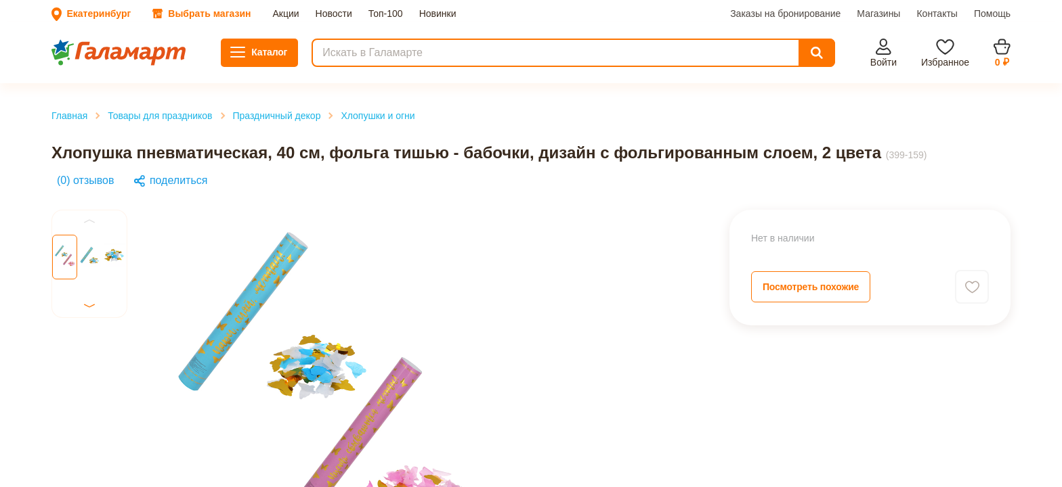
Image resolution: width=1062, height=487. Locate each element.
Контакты (187, 67)
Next (20, 435)
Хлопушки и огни (73, 219)
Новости (55, 55)
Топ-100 (93, 55)
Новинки (133, 55)
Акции (20, 55)
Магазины (141, 67)
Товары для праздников (86, 195)
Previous (28, 372)
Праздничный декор (79, 207)
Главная (51, 183)
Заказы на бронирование (61, 67)
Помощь (229, 67)
